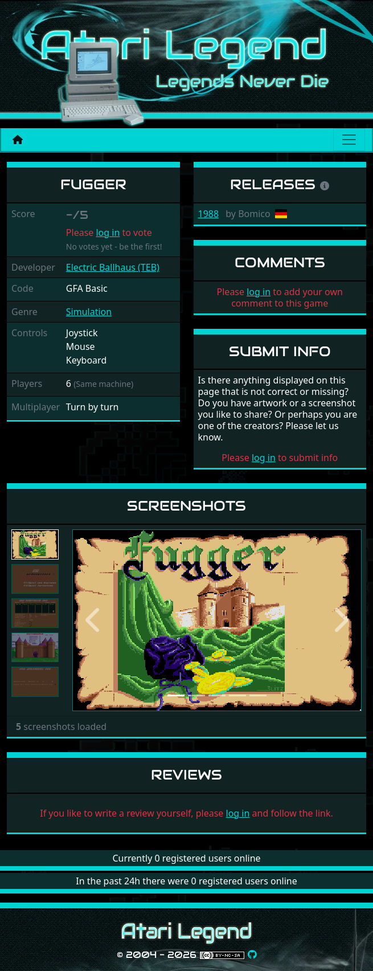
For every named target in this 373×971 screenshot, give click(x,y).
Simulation (89, 311)
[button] (94, 620)
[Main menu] (349, 139)
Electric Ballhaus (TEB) (112, 267)
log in (108, 232)
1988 (208, 213)
